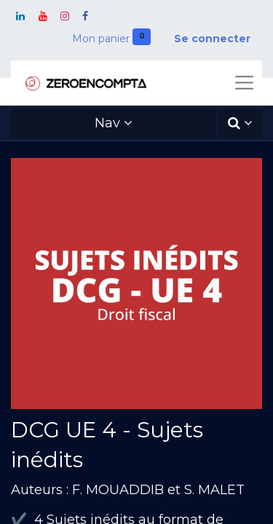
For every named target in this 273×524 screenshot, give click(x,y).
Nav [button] (107, 123)
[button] (240, 123)
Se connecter (212, 38)
